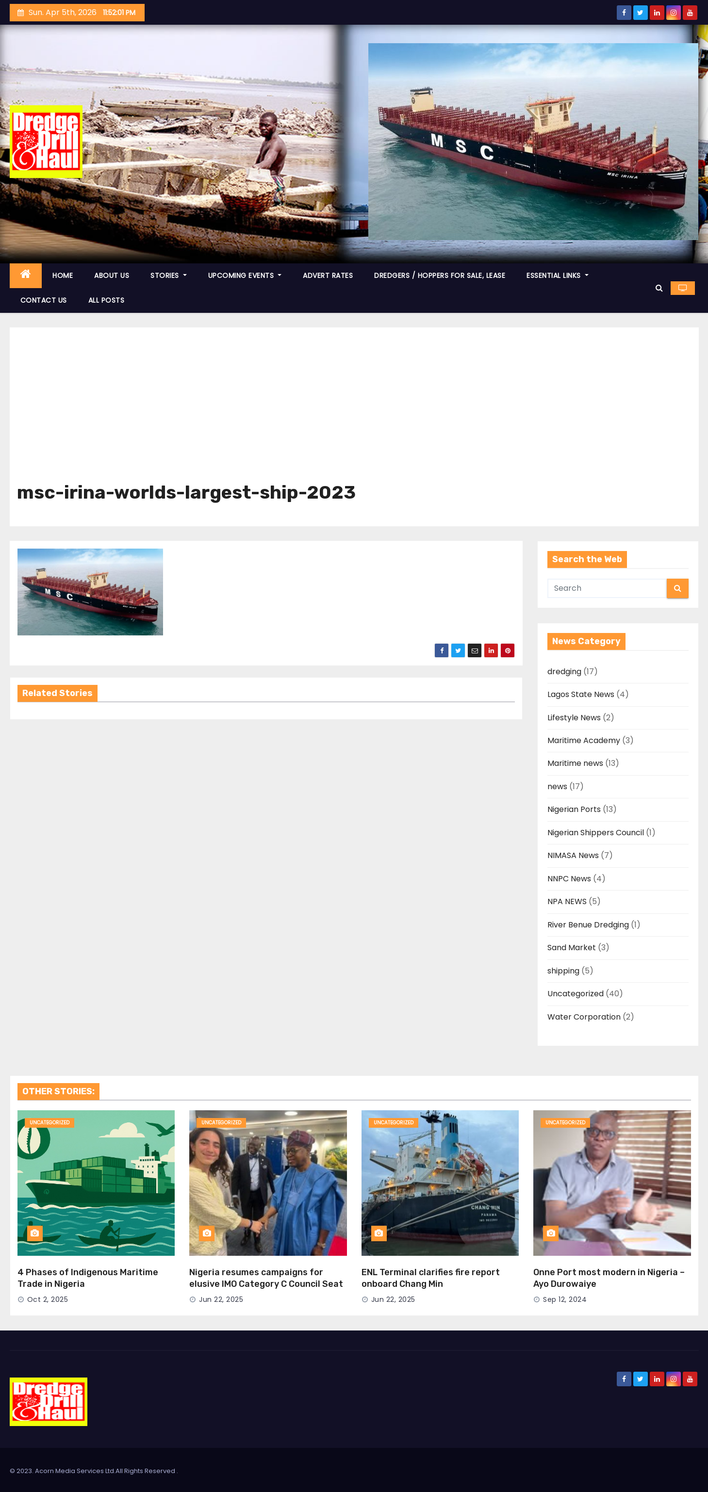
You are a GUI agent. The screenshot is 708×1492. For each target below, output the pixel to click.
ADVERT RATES (328, 275)
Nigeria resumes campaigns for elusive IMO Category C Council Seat (266, 1278)
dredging (564, 671)
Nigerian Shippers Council (595, 832)
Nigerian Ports (574, 809)
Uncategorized (575, 993)
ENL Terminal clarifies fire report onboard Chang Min (431, 1278)
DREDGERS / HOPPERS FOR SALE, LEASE (439, 275)
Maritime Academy (583, 740)
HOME (62, 275)
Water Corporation (584, 1016)
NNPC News (569, 878)
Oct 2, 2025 (47, 1299)
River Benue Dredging (588, 924)
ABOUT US (111, 275)
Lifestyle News (574, 717)
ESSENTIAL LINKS (558, 275)
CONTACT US (43, 300)
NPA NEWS (567, 901)
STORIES (168, 275)
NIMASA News (573, 855)
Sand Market (571, 947)
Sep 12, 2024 (565, 1299)
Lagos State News (580, 694)
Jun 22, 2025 (221, 1299)
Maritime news (575, 763)
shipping (563, 970)
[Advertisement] (354, 410)
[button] (659, 287)
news (557, 786)
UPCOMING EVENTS (245, 275)
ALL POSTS (106, 300)
